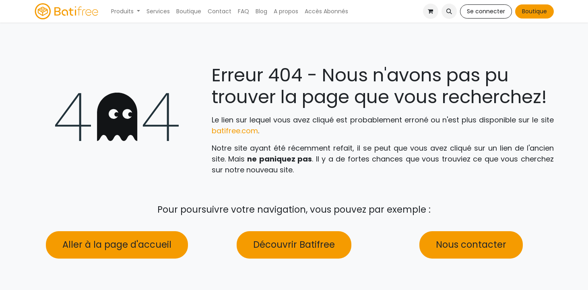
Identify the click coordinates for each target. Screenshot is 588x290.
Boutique (534, 11)
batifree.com (235, 131)
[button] (449, 11)
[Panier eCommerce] (430, 11)
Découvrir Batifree (294, 244)
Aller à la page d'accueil (116, 244)
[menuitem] (125, 11)
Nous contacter (471, 244)
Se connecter (486, 11)
